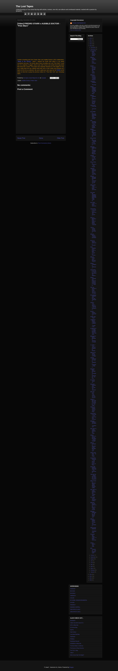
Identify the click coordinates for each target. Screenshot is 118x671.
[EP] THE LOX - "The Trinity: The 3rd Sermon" (93, 394)
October (92, 555)
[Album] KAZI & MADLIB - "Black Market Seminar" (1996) (93, 484)
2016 (91, 42)
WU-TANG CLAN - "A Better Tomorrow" (93, 205)
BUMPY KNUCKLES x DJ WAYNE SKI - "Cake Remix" (93, 69)
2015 (91, 43)
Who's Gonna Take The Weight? (77, 655)
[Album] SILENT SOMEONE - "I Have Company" (93, 61)
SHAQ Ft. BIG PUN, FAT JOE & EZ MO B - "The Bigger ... (93, 402)
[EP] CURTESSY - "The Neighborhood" (93, 550)
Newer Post (21, 138)
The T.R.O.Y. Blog (74, 650)
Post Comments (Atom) (44, 143)
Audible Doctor (26, 80)
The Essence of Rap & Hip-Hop (77, 648)
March (92, 568)
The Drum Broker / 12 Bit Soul (76, 645)
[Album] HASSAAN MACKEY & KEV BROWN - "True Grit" (93, 446)
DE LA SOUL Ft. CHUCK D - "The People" (93, 164)
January (92, 572)
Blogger (71, 667)
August (92, 558)
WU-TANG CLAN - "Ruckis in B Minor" (93, 499)
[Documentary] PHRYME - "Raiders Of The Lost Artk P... (93, 142)
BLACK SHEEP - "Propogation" (93, 313)
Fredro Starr (33, 80)
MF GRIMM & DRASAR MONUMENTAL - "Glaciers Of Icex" (93, 115)
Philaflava (72, 638)
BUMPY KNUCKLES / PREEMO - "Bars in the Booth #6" (93, 133)
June (92, 562)
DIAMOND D (73, 595)
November (93, 49)
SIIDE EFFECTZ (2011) (75, 611)
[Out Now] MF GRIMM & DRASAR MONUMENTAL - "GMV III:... (93, 196)
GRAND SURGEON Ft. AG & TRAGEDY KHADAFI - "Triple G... (93, 362)
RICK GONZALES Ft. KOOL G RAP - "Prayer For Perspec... (93, 251)
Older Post (60, 138)
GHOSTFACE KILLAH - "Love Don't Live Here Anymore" (93, 416)
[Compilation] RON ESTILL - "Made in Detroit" (93, 53)
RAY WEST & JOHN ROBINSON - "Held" (93, 431)
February (93, 570)
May (92, 564)
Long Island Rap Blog (75, 634)
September (93, 557)
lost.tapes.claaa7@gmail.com (79, 22)
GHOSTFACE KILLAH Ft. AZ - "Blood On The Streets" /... (93, 212)
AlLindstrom (72, 620)
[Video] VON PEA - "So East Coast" (93, 454)
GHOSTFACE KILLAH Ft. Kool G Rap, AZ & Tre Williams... (93, 272)
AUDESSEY (72, 588)
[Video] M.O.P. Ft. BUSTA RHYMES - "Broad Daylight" (93, 438)
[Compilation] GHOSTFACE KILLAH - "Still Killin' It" (93, 298)
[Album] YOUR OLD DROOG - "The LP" (93, 259)
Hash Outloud (73, 632)
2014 (91, 45)
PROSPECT (73, 604)
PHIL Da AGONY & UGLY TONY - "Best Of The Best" (93, 290)
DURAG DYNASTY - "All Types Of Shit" (93, 158)
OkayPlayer (72, 636)
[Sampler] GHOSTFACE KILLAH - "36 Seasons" (93, 387)
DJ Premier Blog (73, 627)
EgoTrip (72, 629)
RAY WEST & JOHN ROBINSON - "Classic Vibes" (93, 492)
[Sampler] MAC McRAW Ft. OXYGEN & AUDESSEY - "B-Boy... (93, 373)
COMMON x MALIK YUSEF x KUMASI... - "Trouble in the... (93, 323)
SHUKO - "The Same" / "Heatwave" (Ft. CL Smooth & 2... (93, 306)
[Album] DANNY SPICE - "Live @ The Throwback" (93, 522)
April (92, 566)
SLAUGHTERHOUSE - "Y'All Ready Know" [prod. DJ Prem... (93, 461)
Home (41, 138)
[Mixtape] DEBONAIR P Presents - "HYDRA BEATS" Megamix (93, 150)
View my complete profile (75, 30)
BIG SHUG (72, 591)
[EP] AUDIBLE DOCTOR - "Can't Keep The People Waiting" (93, 124)
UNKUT (72, 652)
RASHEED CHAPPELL (75, 607)
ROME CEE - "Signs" (93, 317)
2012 (91, 576)
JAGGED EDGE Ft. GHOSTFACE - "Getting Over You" (93, 171)
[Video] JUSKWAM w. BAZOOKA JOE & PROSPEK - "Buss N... (93, 281)
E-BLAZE (72, 597)
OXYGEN (72, 602)
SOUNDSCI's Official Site (75, 643)
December (93, 47)
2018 (91, 38)
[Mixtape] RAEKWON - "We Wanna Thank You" (93, 514)
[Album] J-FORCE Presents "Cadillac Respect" (93, 77)
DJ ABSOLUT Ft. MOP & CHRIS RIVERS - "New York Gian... (93, 331)
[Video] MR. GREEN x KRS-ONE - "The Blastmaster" (93, 469)
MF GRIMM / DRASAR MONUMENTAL (78, 600)
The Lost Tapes (24, 6)
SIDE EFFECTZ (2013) (75, 609)
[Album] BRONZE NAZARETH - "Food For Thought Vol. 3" (93, 180)
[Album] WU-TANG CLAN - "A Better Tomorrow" (93, 187)
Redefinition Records (74, 641)
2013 (91, 574)
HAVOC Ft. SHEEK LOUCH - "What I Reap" (93, 409)
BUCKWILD (72, 593)
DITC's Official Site (74, 625)
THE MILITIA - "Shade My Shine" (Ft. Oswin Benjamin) (93, 477)
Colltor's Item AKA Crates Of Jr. (77, 622)
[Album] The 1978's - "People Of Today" (93, 354)
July (92, 560)
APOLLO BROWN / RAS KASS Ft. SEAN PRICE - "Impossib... (93, 221)
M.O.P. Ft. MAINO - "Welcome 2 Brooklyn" (93, 243)
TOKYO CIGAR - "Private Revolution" (93, 230)
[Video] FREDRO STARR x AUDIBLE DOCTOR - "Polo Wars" (93, 90)
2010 (91, 580)
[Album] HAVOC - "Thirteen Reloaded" (93, 236)
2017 (91, 40)
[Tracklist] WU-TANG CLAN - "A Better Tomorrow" (93, 538)
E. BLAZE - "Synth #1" (92, 381)
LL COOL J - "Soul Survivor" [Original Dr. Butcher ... (93, 347)
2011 (91, 578)
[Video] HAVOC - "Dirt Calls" (93, 544)
